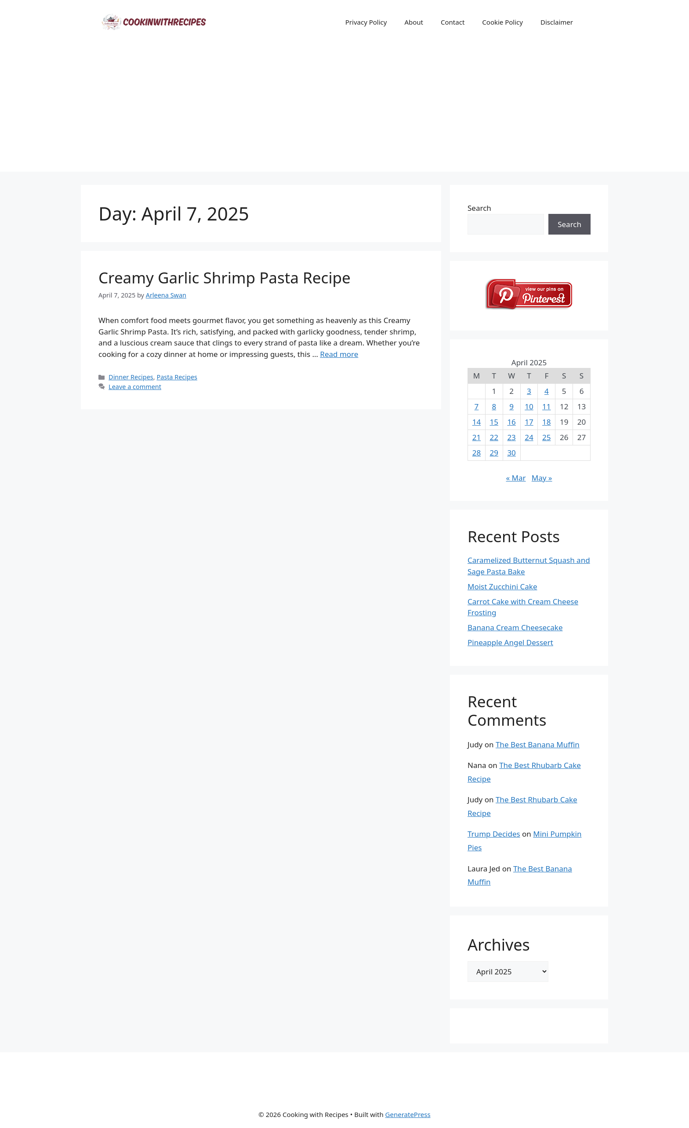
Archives (499, 944)
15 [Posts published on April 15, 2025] (494, 422)
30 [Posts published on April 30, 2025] (511, 453)
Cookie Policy (502, 22)
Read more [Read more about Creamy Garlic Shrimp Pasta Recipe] (339, 354)
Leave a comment (135, 386)
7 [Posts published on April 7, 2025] (477, 406)
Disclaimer (556, 22)
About (413, 22)
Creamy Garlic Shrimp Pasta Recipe (224, 277)
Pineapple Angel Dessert (510, 642)
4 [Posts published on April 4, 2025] (546, 391)
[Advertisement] (344, 110)
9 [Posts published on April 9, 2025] (511, 406)
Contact (452, 22)
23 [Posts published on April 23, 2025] (511, 437)
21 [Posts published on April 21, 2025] (476, 437)
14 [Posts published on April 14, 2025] (476, 422)
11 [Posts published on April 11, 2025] (546, 406)
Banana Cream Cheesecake (515, 627)
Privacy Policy (366, 22)
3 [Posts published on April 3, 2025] (529, 391)
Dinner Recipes (131, 377)
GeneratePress (408, 1114)
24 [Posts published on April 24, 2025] (529, 437)
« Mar (516, 478)
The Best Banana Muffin (538, 744)
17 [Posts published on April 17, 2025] (529, 422)
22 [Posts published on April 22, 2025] (494, 437)
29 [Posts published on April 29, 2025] (494, 453)
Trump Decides (494, 834)
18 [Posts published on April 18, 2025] (546, 422)
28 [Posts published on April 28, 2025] (476, 453)
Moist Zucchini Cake (502, 586)
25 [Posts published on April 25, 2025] (546, 437)
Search (479, 208)
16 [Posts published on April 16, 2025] (511, 422)
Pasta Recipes (176, 377)
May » (542, 478)
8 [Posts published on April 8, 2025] (494, 406)
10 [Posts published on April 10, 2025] (529, 406)
